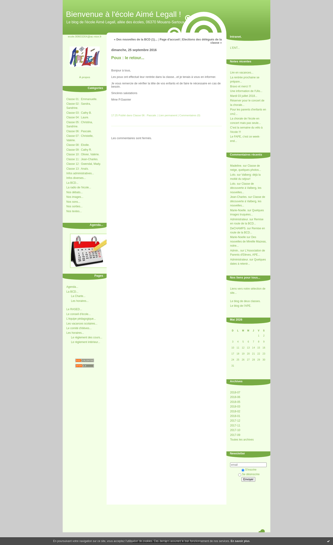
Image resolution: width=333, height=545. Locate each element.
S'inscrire (248, 469)
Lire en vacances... (241, 72)
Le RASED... (74, 309)
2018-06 (235, 397)
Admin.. (235, 250)
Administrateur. (239, 219)
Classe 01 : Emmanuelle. (81, 99)
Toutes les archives (242, 439)
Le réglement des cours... (86, 337)
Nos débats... (74, 192)
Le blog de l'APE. (240, 305)
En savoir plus (240, 541)
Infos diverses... (76, 178)
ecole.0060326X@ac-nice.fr (84, 36)
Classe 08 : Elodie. (77, 145)
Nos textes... (74, 211)
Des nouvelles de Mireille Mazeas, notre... (248, 241)
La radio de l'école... (78, 187)
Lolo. (233, 174)
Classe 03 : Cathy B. (79, 112)
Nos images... (74, 197)
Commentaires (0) (189, 115)
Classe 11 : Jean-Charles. (82, 159)
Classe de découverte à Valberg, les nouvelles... (245, 188)
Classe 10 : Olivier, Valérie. (82, 154)
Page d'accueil (170, 39)
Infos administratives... (80, 173)
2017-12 (235, 420)
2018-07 (235, 392)
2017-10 (235, 430)
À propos (84, 77)
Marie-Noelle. (238, 210)
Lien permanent (168, 115)
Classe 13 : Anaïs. (77, 168)
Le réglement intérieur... (85, 342)
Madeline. (236, 165)
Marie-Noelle (238, 237)
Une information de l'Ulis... (246, 91)
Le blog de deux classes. (245, 301)
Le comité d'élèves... (79, 328)
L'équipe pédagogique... (81, 318)
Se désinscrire (248, 474)
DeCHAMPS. (238, 228)
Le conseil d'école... (78, 314)
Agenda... (72, 286)
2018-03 (235, 406)
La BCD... (72, 182)
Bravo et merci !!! (240, 86)
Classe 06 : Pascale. (79, 131)
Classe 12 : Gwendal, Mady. (83, 163)
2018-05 (235, 402)
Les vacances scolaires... (81, 323)
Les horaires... (80, 301)
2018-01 (235, 416)
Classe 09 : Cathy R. (79, 149)
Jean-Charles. (238, 197)
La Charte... (78, 296)
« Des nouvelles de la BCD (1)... (135, 39)
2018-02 (235, 411)
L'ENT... (235, 47)
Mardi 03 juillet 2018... (243, 96)
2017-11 (235, 425)
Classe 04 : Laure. (77, 117)
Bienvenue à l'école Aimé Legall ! (123, 14)
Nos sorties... (74, 206)
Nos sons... (73, 201)
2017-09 (235, 435)
